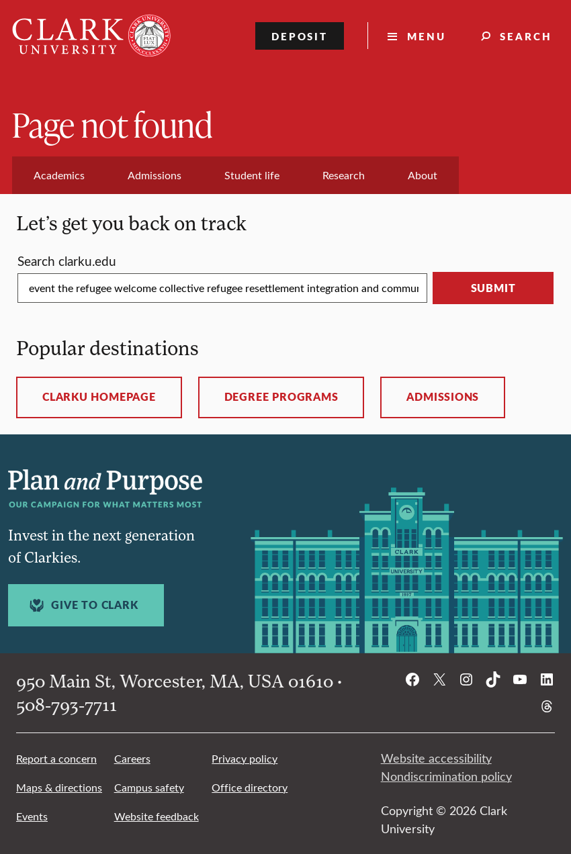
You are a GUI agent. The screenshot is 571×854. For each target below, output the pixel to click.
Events (32, 816)
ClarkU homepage (99, 396)
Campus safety (149, 787)
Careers (132, 758)
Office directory (250, 787)
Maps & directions (59, 787)
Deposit (299, 36)
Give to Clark (82, 605)
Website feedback (156, 816)
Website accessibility (436, 758)
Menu (426, 36)
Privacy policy (244, 758)
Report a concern (56, 758)
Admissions (442, 396)
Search (526, 36)
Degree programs (281, 396)
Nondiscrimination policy (446, 776)
